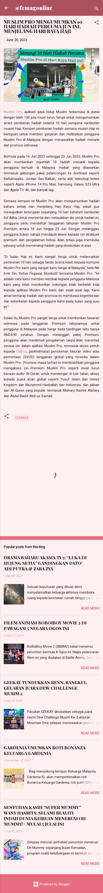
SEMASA (22, 418)
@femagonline (33, 7)
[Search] (96, 9)
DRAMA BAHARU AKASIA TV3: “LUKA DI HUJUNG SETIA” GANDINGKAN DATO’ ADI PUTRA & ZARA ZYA (45, 563)
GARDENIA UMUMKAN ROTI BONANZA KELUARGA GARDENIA (44, 750)
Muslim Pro (13, 112)
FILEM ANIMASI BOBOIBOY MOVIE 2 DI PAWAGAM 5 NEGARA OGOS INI (45, 625)
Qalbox (21, 351)
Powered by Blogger (51, 884)
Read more (90, 608)
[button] (96, 23)
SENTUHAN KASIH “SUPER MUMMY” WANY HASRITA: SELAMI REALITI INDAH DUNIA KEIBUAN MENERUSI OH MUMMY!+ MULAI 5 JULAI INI (45, 816)
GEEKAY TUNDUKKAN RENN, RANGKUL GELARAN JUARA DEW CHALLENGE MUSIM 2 (45, 688)
